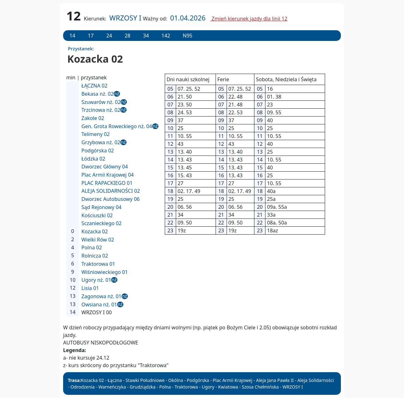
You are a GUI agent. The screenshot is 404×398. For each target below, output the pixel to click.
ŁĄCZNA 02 (94, 85)
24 (109, 35)
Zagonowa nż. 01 (101, 296)
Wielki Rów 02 (97, 239)
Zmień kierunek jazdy (248, 18)
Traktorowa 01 (98, 263)
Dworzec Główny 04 (104, 166)
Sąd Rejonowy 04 (101, 207)
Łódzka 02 (93, 158)
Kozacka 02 (94, 231)
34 (146, 35)
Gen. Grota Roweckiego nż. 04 (116, 126)
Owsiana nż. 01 (99, 304)
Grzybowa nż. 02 (100, 142)
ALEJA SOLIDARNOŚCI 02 (110, 190)
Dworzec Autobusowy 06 (110, 199)
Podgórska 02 (97, 150)
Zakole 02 (92, 118)
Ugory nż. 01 (96, 279)
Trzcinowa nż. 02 (100, 109)
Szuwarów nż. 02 (101, 102)
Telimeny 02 (95, 134)
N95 (187, 35)
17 (90, 35)
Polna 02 (91, 247)
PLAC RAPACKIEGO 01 (107, 182)
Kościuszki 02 (97, 215)
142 (166, 35)
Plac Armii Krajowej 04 (107, 174)
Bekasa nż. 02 (97, 93)
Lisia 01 (90, 288)
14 (72, 35)
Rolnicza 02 (94, 255)
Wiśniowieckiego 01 (104, 272)
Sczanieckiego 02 (101, 223)
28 (127, 35)
